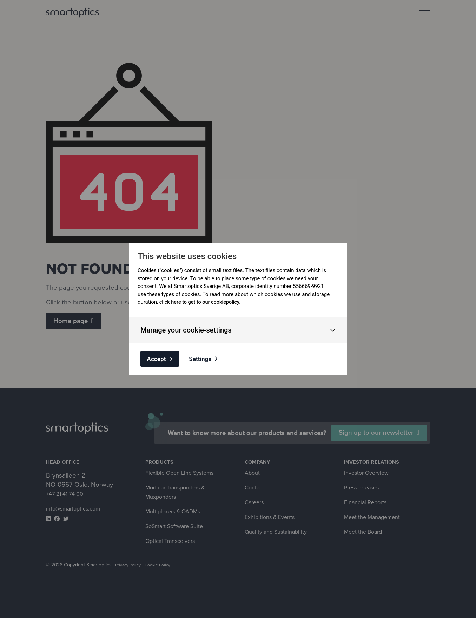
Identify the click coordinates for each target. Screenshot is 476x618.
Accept (158, 358)
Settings (207, 358)
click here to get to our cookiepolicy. (201, 301)
